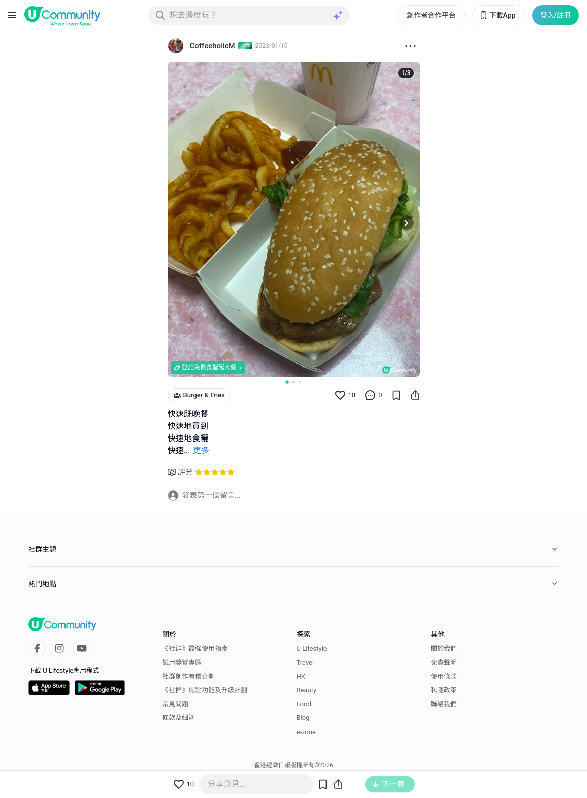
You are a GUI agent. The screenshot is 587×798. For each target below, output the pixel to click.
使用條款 (444, 676)
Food (304, 704)
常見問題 (175, 704)
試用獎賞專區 (182, 662)
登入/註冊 (555, 15)
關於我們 (444, 648)
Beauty (307, 690)
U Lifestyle (312, 648)
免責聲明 (444, 662)
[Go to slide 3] (300, 382)
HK (301, 676)
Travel (305, 662)
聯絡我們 (444, 704)
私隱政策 (444, 690)
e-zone (306, 732)
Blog (303, 717)
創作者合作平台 (431, 15)
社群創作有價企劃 (188, 676)
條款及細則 (178, 717)
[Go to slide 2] (293, 382)
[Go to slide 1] (286, 381)
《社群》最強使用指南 (195, 648)
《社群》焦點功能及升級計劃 (204, 690)
